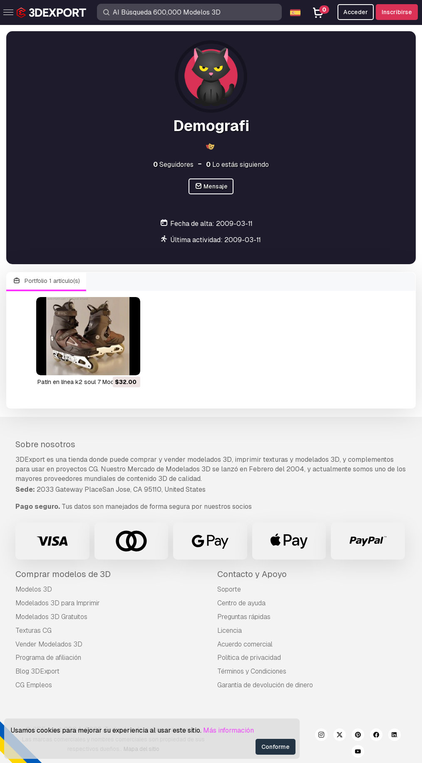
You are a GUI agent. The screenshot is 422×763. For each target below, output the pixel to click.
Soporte (229, 589)
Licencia (229, 630)
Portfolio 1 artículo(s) (46, 281)
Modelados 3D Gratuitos (51, 616)
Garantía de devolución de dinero (265, 685)
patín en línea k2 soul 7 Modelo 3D (84, 382)
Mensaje (211, 187)
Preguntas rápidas (244, 616)
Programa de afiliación (48, 657)
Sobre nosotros (45, 444)
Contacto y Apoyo (252, 574)
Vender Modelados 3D (48, 644)
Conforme (275, 747)
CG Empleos (33, 685)
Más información (228, 730)
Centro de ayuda (241, 603)
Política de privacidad (249, 657)
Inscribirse (397, 12)
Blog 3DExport (37, 671)
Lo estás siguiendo (237, 164)
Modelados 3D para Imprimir (57, 603)
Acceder (355, 12)
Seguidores (173, 164)
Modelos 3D (33, 589)
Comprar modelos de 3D (63, 574)
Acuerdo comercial (245, 644)
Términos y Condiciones (251, 671)
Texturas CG (33, 630)
